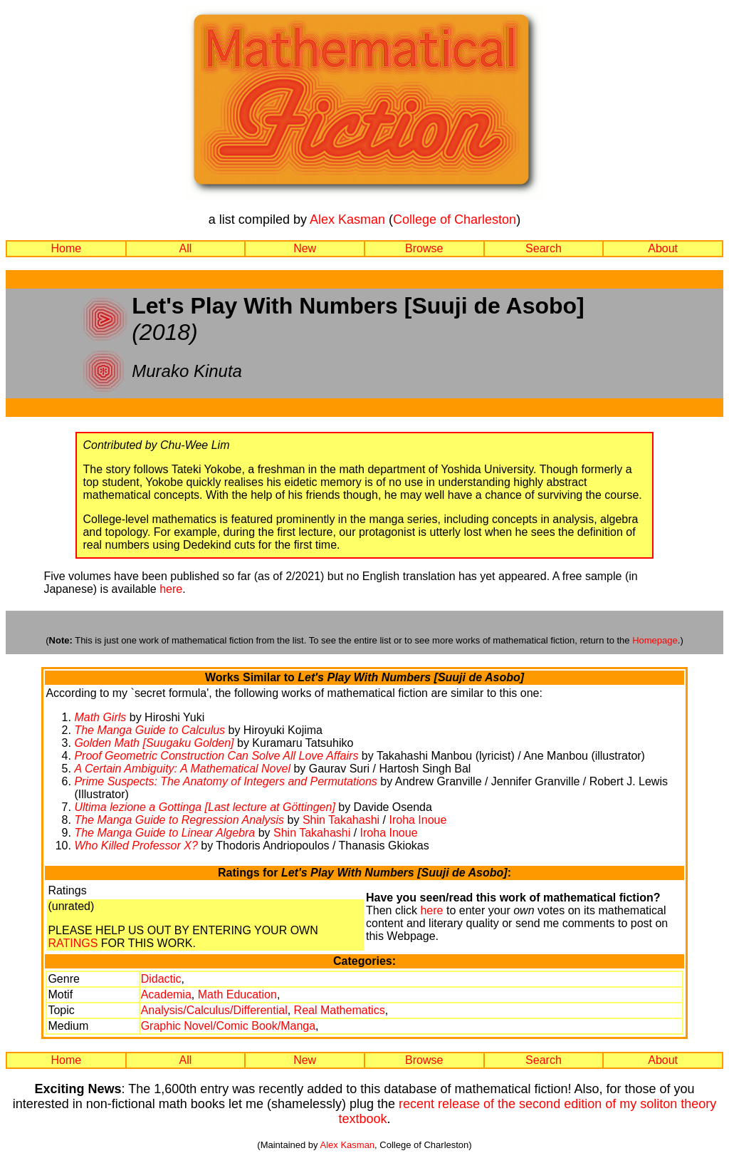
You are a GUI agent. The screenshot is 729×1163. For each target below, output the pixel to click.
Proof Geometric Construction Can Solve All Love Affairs (216, 756)
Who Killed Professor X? (135, 845)
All (185, 248)
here (170, 589)
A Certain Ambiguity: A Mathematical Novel (182, 769)
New (304, 248)
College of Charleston (454, 219)
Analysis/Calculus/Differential (214, 1010)
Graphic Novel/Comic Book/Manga (228, 1026)
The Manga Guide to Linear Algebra (164, 833)
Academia (166, 994)
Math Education (237, 994)
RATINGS (73, 943)
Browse (424, 248)
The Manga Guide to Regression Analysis (179, 820)
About (663, 248)
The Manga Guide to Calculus (149, 730)
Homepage (655, 640)
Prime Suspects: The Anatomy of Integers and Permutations (225, 781)
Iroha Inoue (417, 820)
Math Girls (100, 717)
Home (66, 248)
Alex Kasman (347, 219)
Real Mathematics (339, 1010)
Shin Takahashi (341, 820)
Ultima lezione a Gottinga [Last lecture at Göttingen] (204, 807)
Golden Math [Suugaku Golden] (154, 743)
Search (543, 248)
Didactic (161, 979)
